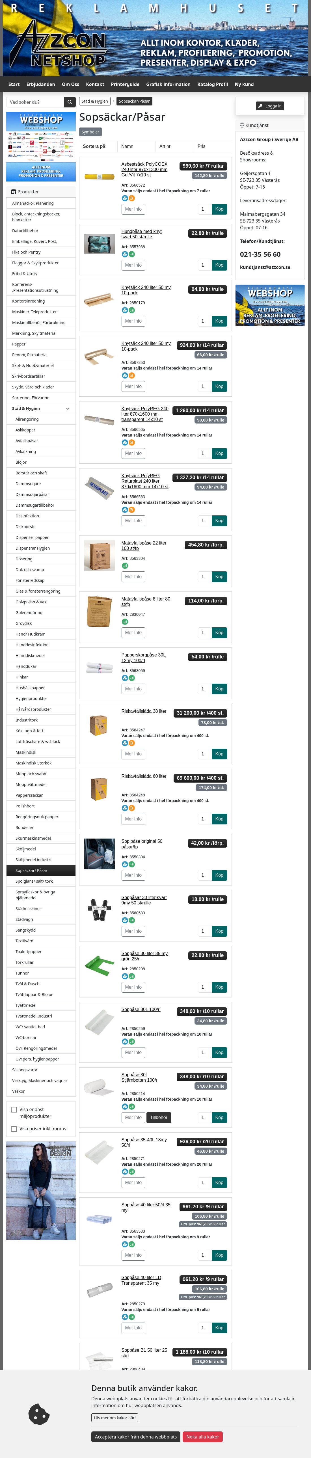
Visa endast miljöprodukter (35, 1112)
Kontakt (95, 84)
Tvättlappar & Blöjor (34, 994)
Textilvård (24, 940)
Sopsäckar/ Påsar (31, 870)
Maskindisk (26, 752)
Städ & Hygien (95, 101)
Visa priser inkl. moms (43, 1129)
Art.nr (164, 146)
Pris (202, 146)
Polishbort (25, 806)
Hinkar (22, 677)
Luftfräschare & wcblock (38, 741)
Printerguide (125, 84)
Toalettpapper (29, 951)
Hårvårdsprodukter (33, 709)
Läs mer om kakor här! (115, 1417)
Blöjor (21, 462)
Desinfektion (27, 516)
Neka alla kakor (202, 1437)
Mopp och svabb (31, 773)
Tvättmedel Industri (34, 1016)
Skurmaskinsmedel (33, 838)
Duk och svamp (30, 569)
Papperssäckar (29, 795)
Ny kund (244, 84)
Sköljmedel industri (33, 859)
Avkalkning (26, 451)
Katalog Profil (212, 84)
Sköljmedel (26, 849)
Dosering (24, 558)
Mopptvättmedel (31, 784)
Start (14, 84)
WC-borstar (26, 1037)
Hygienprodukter (31, 698)
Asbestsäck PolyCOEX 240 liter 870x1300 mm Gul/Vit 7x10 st (145, 169)
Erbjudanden (40, 84)
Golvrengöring (29, 612)
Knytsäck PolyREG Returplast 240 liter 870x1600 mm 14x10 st (145, 481)
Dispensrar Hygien (33, 548)
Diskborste (26, 526)
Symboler (90, 132)
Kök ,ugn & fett (29, 730)
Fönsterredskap (30, 580)
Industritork (27, 720)
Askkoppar (25, 430)
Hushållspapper (30, 687)
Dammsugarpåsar (32, 494)
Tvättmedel (26, 1005)
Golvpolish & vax (31, 601)
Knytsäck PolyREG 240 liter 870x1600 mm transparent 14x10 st (145, 414)
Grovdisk (24, 623)
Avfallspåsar (27, 440)
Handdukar (26, 666)
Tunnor (22, 973)
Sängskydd (26, 930)
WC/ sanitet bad (30, 1026)
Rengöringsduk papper (37, 816)
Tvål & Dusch (28, 983)
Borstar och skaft (31, 473)
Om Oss (70, 84)
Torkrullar (25, 962)
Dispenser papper (32, 537)
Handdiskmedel (30, 655)
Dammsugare (28, 483)
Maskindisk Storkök (33, 763)
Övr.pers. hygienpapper (37, 1059)
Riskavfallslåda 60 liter (144, 776)
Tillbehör (158, 1117)
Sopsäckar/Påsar (134, 101)
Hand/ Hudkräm (31, 634)
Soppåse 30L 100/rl (141, 1009)
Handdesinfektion (32, 644)
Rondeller (24, 827)
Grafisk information (168, 84)
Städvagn (24, 919)
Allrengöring (27, 419)
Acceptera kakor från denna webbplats (136, 1437)
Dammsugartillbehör (35, 505)
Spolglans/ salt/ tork (34, 881)
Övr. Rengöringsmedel (36, 1048)
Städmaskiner (28, 908)
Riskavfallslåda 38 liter (144, 711)
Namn (127, 146)
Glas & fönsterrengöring (38, 591)
